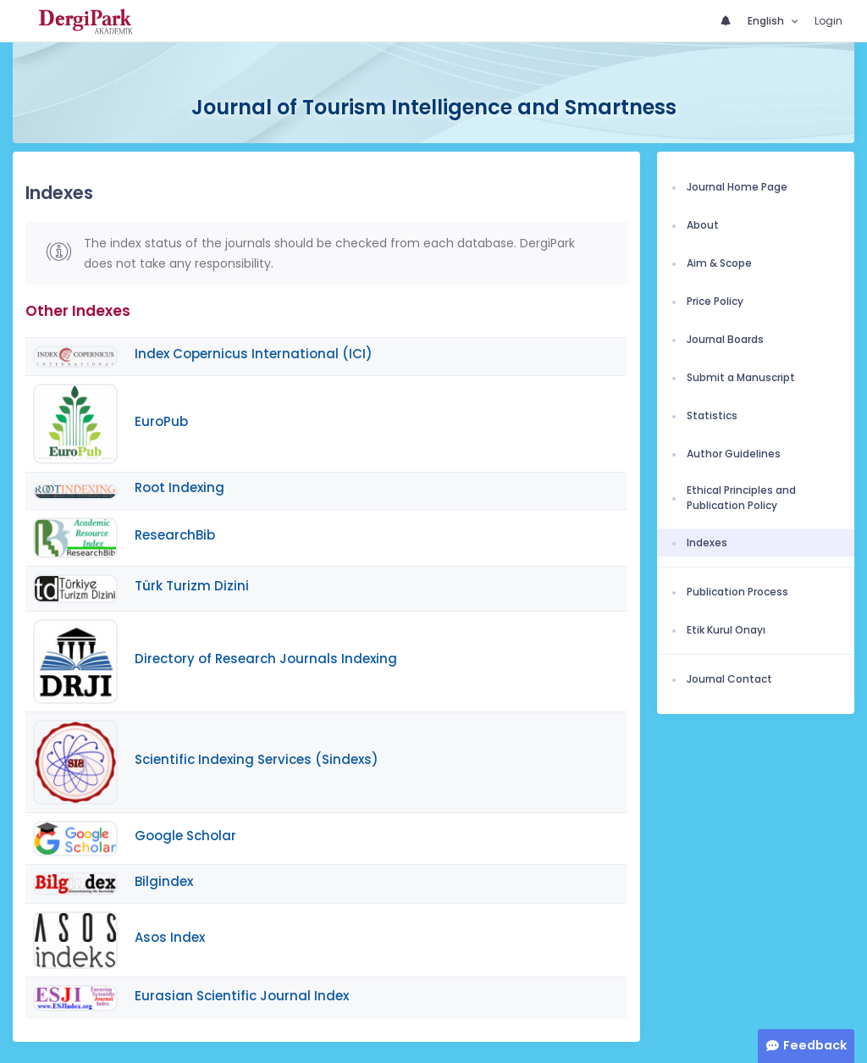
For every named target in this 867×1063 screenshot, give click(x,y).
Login (828, 21)
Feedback (815, 1045)
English (767, 21)
